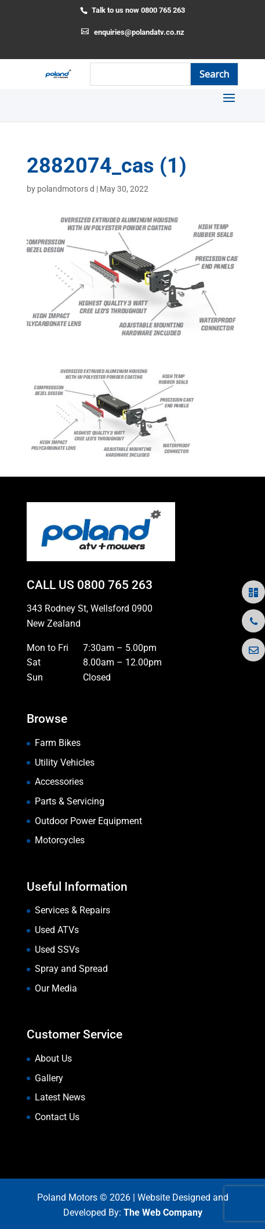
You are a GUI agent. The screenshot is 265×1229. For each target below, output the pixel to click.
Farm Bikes (58, 742)
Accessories (59, 781)
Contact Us (57, 1116)
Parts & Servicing (69, 801)
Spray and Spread (71, 968)
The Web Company (163, 1212)
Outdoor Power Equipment (88, 820)
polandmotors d (66, 188)
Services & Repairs (72, 910)
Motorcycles (60, 840)
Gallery (49, 1078)
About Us (53, 1058)
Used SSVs (57, 949)
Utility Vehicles (65, 762)
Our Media (56, 988)
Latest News (60, 1097)
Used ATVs (57, 929)
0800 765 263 (115, 585)
